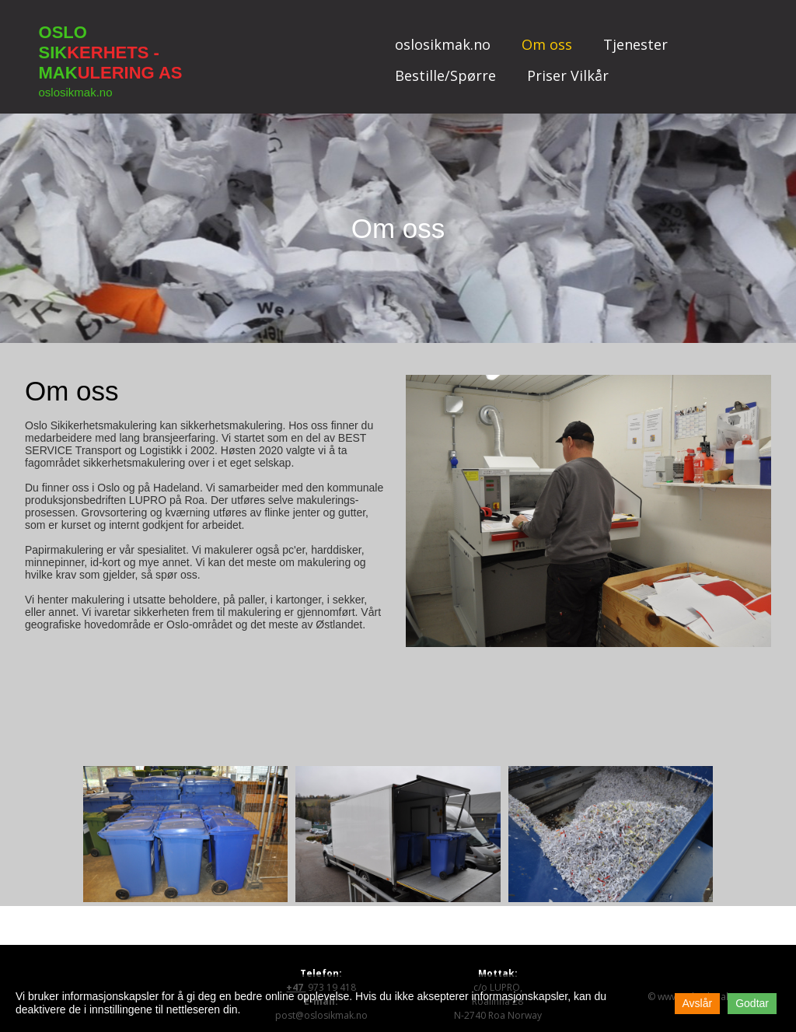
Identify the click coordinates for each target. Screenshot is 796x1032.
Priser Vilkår (568, 75)
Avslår (698, 1003)
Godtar (752, 1003)
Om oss (547, 44)
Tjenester (635, 44)
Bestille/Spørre (445, 75)
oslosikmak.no (443, 44)
